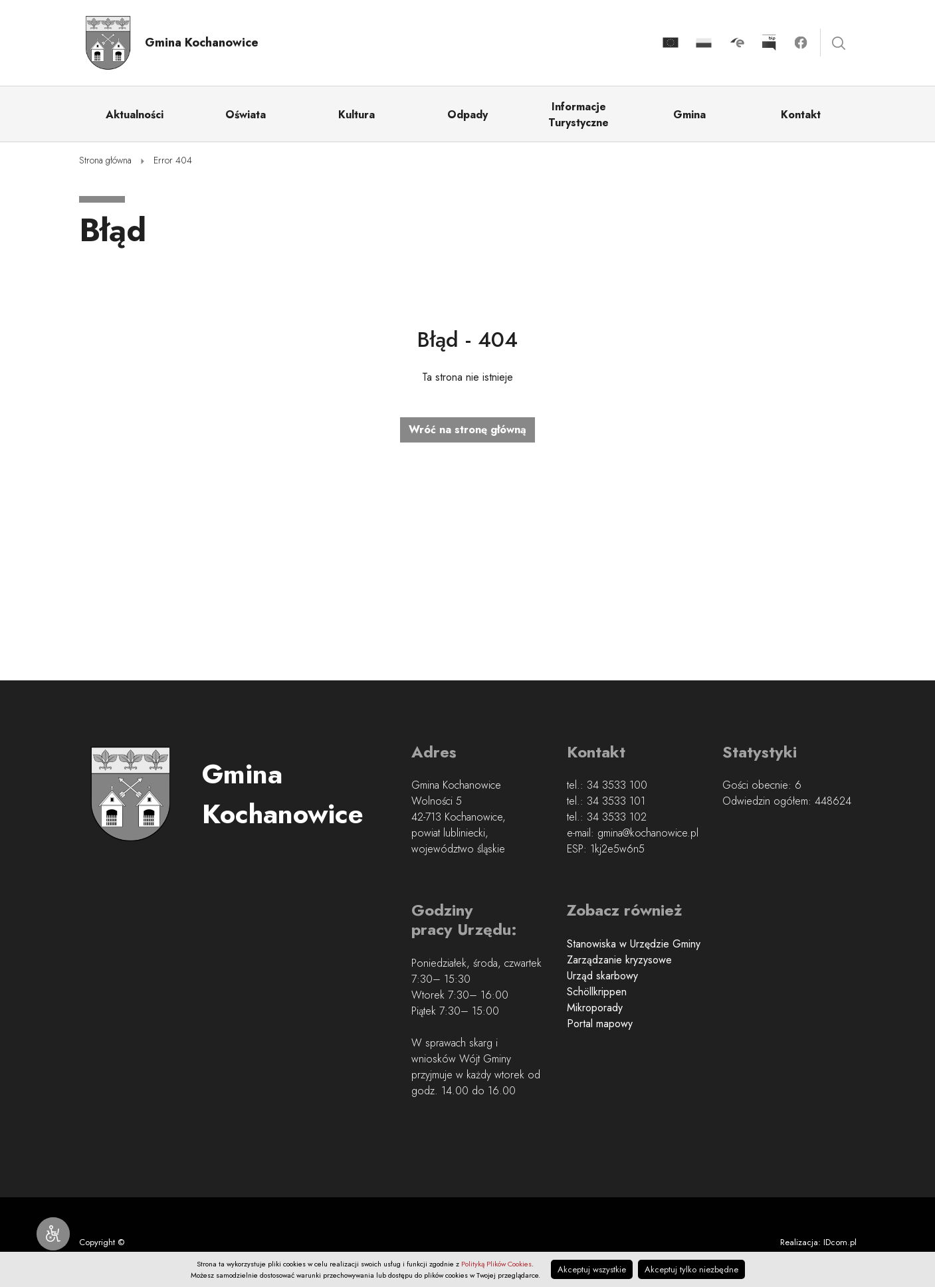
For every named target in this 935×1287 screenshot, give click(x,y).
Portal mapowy (600, 1023)
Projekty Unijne (670, 42)
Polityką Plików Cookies (496, 1263)
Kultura (356, 114)
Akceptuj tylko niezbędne (691, 1269)
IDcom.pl (840, 1242)
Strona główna (105, 160)
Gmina (689, 114)
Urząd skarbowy (602, 975)
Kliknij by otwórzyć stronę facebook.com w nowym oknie (801, 42)
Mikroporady (595, 1007)
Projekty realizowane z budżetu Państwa (704, 42)
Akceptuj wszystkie (592, 1269)
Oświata (245, 114)
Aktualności (134, 114)
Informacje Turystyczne (578, 114)
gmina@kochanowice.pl (647, 833)
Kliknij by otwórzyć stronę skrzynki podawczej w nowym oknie (737, 42)
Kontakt (801, 114)
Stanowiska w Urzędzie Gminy (633, 943)
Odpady (467, 114)
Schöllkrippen (597, 991)
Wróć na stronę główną (467, 429)
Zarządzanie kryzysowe (619, 959)
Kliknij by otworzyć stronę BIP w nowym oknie (769, 42)
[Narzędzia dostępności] (53, 1233)
